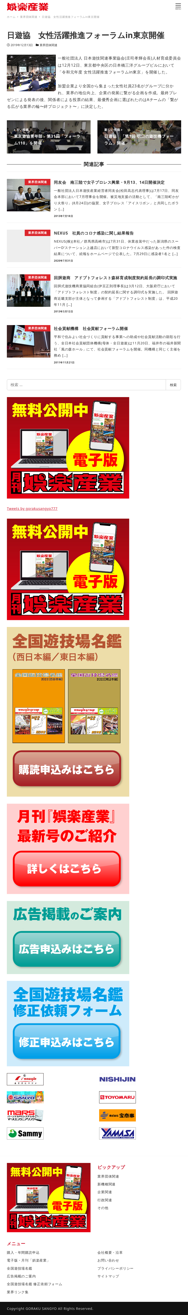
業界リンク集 (18, 1292)
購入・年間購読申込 (23, 1252)
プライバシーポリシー (115, 1268)
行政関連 (104, 1200)
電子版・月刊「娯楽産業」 (28, 1260)
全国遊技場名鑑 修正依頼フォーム (34, 1284)
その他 (102, 1207)
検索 (173, 384)
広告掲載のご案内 (21, 1276)
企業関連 (104, 1192)
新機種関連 (106, 1184)
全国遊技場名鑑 (19, 1268)
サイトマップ (108, 1276)
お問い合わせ (108, 1260)
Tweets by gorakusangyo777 (32, 508)
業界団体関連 (48, 45)
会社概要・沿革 (110, 1252)
